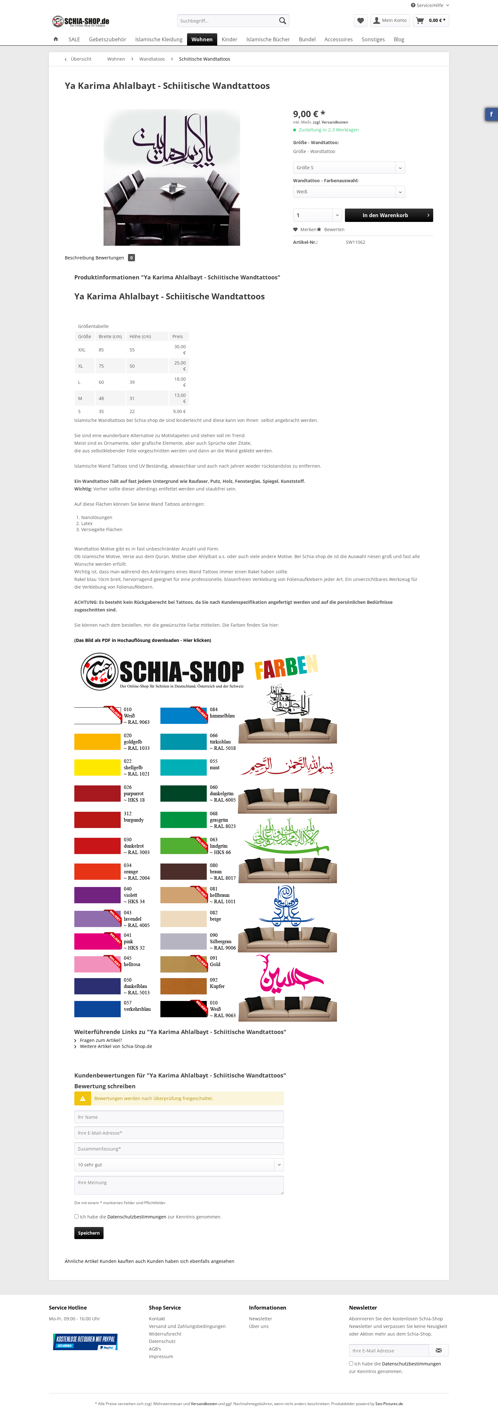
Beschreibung (79, 258)
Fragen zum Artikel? (98, 1040)
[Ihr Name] (179, 1117)
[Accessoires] (338, 39)
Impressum (161, 1356)
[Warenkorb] (431, 20)
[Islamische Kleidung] (159, 39)
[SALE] (74, 39)
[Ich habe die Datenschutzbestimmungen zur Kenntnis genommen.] (76, 1216)
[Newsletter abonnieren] (439, 1350)
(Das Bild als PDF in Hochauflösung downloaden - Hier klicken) (142, 640)
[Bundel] (307, 39)
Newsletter (260, 1319)
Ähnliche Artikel (81, 1261)
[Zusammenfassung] (179, 1148)
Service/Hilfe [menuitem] (428, 5)
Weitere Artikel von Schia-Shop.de (113, 1046)
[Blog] (399, 39)
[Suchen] (282, 20)
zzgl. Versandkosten (330, 122)
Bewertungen (115, 258)
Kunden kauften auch (123, 1261)
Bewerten (331, 229)
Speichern (89, 1233)
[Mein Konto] (390, 20)
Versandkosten (204, 1403)
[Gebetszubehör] (107, 39)
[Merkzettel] (360, 20)
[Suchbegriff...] (233, 20)
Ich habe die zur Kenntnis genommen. (151, 1217)
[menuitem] (233, 23)
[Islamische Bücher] (268, 39)
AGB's (155, 1349)
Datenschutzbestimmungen (136, 1217)
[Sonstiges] (373, 39)
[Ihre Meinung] (179, 1185)
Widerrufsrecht (165, 1334)
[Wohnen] (202, 39)
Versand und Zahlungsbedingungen (187, 1326)
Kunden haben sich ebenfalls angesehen (190, 1261)
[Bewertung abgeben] (179, 1164)
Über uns (259, 1326)
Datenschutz (162, 1341)
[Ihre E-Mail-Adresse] (179, 1132)
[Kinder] (229, 39)
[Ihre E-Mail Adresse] (389, 1350)
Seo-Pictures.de (389, 1403)
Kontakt (157, 1319)
